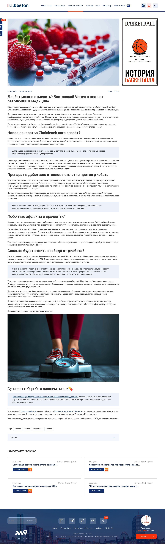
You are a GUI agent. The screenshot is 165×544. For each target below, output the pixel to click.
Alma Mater (59, 5)
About (54, 528)
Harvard (18, 429)
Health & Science (75, 5)
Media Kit (109, 528)
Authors (99, 528)
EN (128, 6)
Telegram (78, 411)
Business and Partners (83, 528)
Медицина (39, 429)
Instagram (68, 411)
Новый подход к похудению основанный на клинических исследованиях (45, 397)
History (89, 5)
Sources (63, 438)
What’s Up (107, 5)
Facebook (58, 411)
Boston (50, 429)
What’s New (119, 5)
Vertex (28, 429)
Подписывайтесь (28, 411)
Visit (98, 5)
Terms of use (66, 528)
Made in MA (46, 5)
